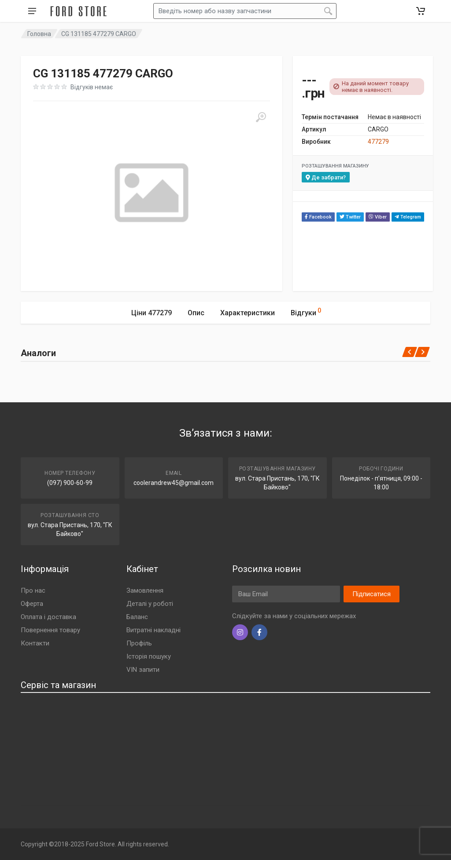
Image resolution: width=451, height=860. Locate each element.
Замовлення (144, 590)
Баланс (137, 617)
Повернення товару (50, 630)
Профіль (139, 643)
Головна (39, 33)
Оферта (32, 604)
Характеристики (247, 313)
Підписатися (371, 594)
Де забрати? (326, 177)
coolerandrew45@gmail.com (173, 482)
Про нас (33, 590)
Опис (196, 313)
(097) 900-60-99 (69, 482)
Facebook (318, 217)
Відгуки (306, 311)
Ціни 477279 (151, 313)
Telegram (408, 217)
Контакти (35, 643)
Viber (378, 217)
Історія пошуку (148, 656)
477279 (378, 141)
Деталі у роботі (149, 604)
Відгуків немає (91, 87)
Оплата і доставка (48, 617)
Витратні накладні (153, 630)
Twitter (350, 217)
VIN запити (142, 670)
